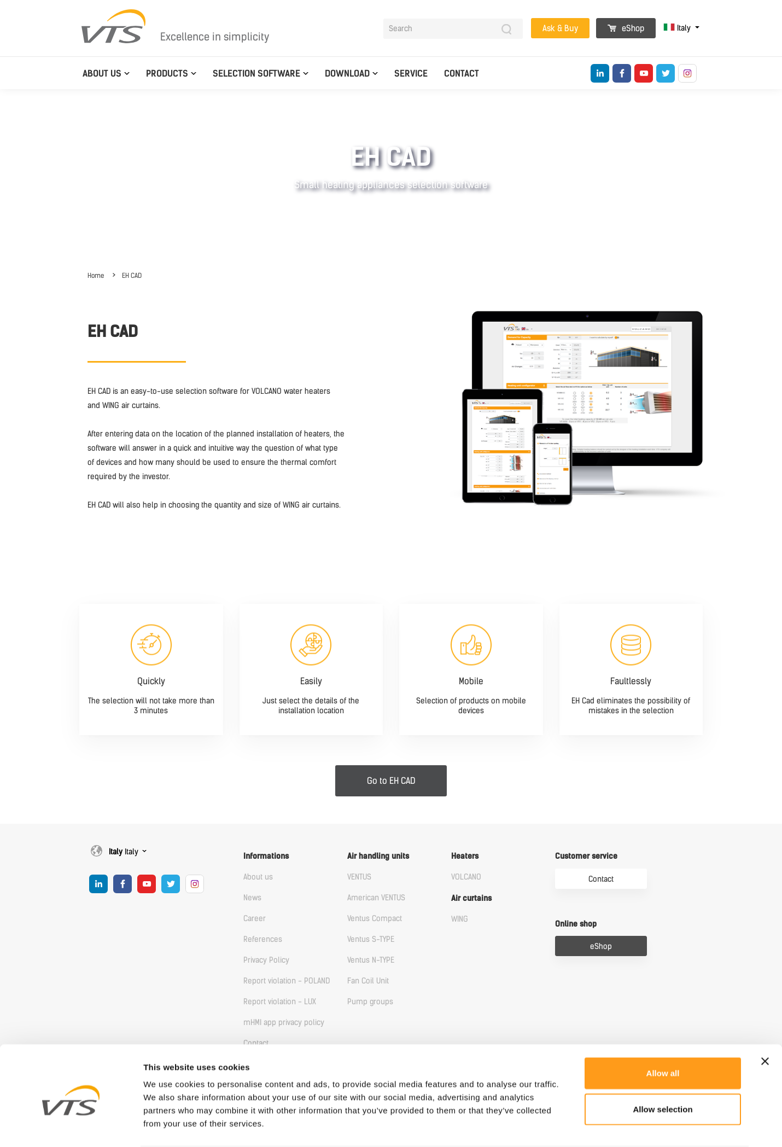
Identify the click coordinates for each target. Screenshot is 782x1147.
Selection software (256, 73)
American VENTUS (376, 898)
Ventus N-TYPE (370, 960)
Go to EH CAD (391, 781)
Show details (573, 1125)
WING (459, 919)
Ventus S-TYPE (370, 939)
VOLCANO (466, 877)
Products (167, 73)
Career (254, 918)
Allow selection (662, 1067)
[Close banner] (765, 1019)
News (252, 898)
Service (411, 73)
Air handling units (378, 856)
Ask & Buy (560, 28)
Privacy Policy (266, 960)
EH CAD (132, 276)
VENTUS (359, 877)
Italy (678, 28)
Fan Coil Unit (368, 981)
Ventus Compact (374, 918)
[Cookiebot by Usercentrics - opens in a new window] (71, 1125)
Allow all (663, 1030)
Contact (461, 73)
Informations (266, 856)
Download (347, 73)
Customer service (586, 856)
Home (95, 276)
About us (102, 73)
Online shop (576, 924)
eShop (626, 28)
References (262, 939)
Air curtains (471, 898)
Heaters (464, 856)
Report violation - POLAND (286, 981)
